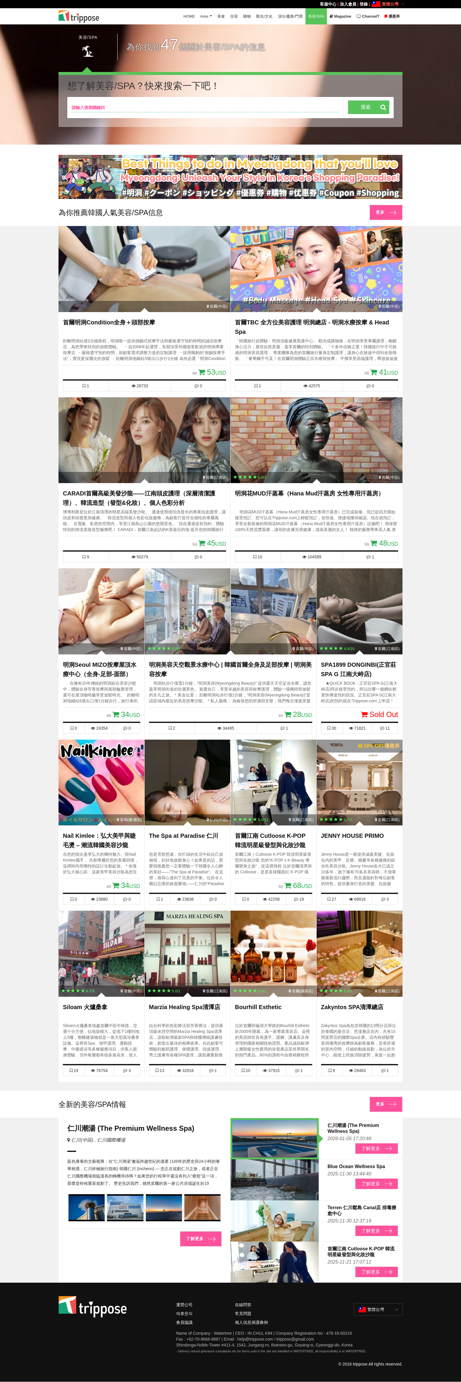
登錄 (364, 4)
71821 (357, 728)
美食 (221, 16)
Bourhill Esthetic (258, 1007)
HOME (189, 16)
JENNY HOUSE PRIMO (352, 836)
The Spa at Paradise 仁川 (183, 836)
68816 (357, 899)
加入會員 (348, 4)
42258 (271, 899)
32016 (185, 1070)
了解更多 (195, 1239)
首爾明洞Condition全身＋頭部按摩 (109, 322)
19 (299, 899)
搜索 (366, 107)
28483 (357, 1070)
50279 (139, 557)
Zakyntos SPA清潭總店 (352, 1007)
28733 (139, 385)
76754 (99, 1070)
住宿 (234, 16)
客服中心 (328, 4)
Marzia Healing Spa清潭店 (184, 1007)
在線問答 (243, 1304)
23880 (99, 899)
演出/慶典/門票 (290, 16)
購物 (247, 16)
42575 (311, 385)
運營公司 (184, 1304)
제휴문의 (184, 1313)
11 (385, 728)
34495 (225, 728)
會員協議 (184, 1322)
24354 (99, 728)
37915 (271, 1070)
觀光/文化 (264, 16)
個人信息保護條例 (251, 1322)
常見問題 (243, 1313)
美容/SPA (316, 16)
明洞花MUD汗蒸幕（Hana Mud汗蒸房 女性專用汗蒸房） (309, 493)
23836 (185, 899)
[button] (228, 193)
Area (204, 16)
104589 (311, 557)
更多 (380, 212)
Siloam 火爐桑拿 (85, 1007)
